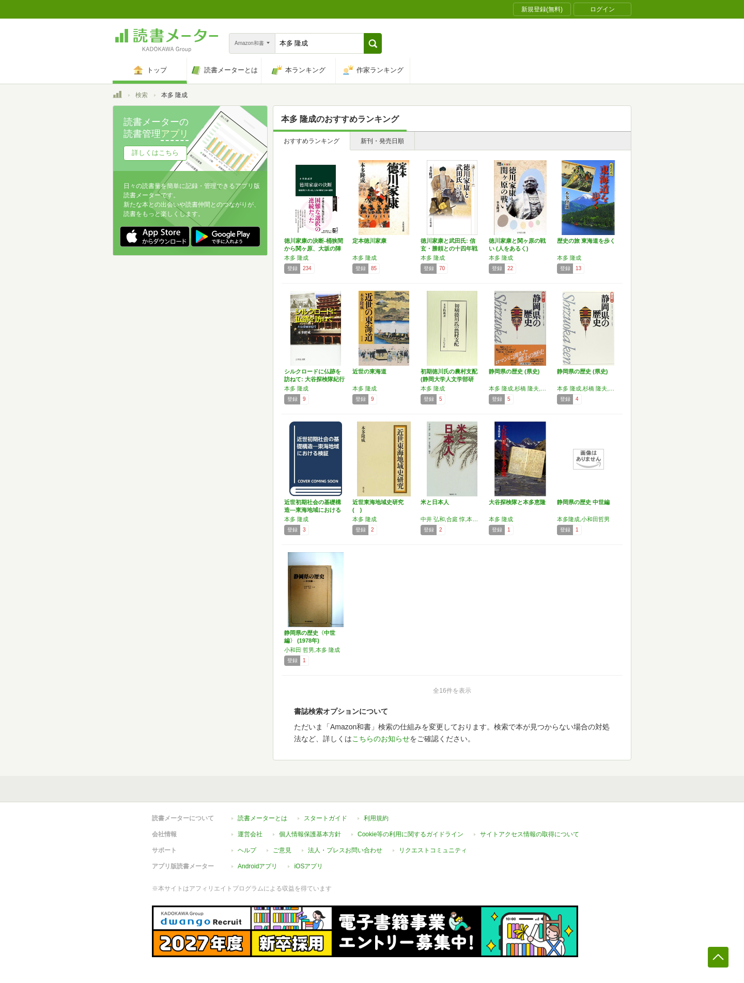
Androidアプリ (257, 866)
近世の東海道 (369, 371)
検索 (141, 95)
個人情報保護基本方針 (310, 834)
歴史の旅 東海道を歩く (586, 241)
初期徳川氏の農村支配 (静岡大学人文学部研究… (449, 379)
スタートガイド (325, 818)
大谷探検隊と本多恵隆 (517, 502)
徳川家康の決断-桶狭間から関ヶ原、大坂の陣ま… (313, 248)
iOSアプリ (308, 866)
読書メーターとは (262, 818)
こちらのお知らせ (381, 739)
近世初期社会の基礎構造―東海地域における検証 (312, 510)
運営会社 (250, 834)
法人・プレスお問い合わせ (345, 850)
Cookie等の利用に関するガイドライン (410, 834)
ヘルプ (247, 850)
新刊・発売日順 (382, 141)
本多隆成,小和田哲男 (583, 519)
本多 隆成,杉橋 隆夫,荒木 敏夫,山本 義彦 (520, 388)
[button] (373, 43)
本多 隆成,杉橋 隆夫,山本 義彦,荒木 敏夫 (588, 388)
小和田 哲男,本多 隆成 (312, 650)
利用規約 (376, 818)
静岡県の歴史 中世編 (583, 502)
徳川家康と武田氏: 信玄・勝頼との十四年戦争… (449, 248)
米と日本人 (435, 502)
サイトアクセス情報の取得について (529, 834)
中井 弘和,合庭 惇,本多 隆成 (452, 519)
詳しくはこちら (155, 153)
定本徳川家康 (369, 241)
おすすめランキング (311, 141)
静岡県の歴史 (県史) (514, 371)
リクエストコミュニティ (433, 850)
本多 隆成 (296, 258)
